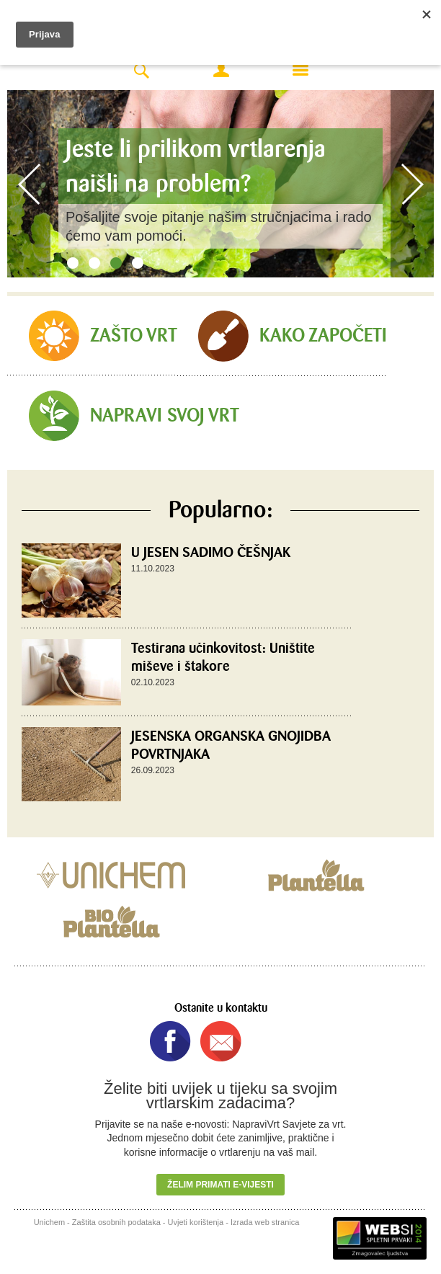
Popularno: (220, 510)
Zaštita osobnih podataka (116, 1222)
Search (141, 71)
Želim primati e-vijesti (220, 1185)
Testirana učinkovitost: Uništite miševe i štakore (223, 657)
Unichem (49, 1222)
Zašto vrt (133, 335)
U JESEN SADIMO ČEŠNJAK (210, 552)
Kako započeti (323, 335)
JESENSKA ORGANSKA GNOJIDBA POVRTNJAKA (231, 745)
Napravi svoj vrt (164, 415)
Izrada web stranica (265, 1222)
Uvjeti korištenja (196, 1222)
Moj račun (221, 69)
